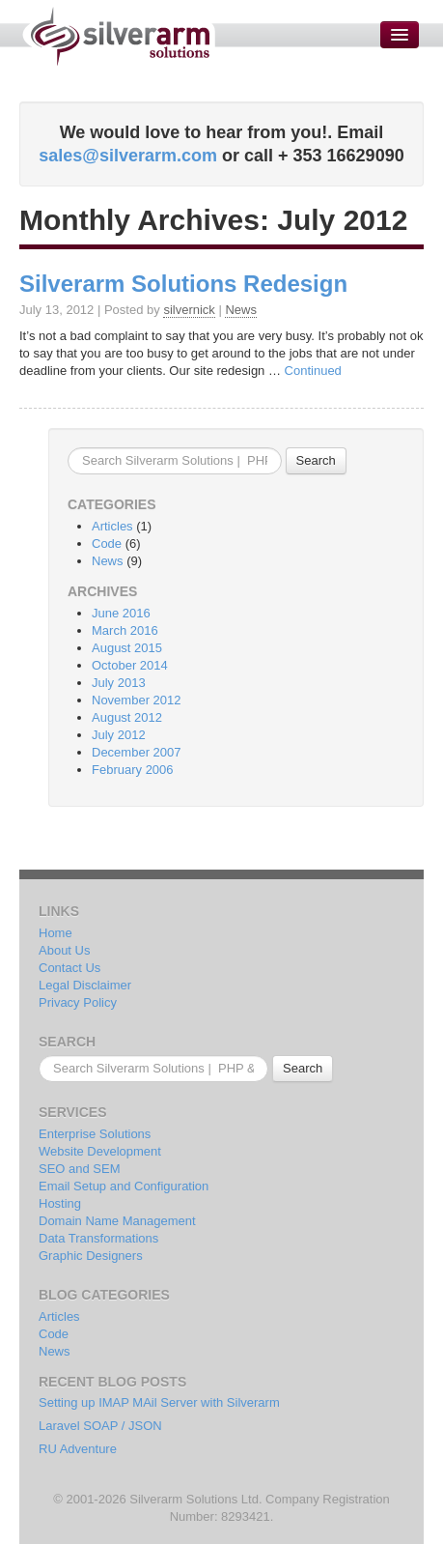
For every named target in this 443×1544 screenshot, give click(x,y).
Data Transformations (98, 1238)
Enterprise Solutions (95, 1134)
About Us (64, 950)
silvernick (188, 309)
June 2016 (121, 613)
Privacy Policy (78, 1002)
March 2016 (125, 630)
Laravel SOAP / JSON (100, 1425)
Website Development (100, 1151)
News (241, 309)
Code (107, 543)
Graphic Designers (91, 1255)
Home (55, 933)
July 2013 (119, 682)
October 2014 (130, 665)
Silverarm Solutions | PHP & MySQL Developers (118, 36)
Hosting (60, 1203)
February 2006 (133, 769)
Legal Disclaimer (85, 985)
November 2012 (136, 700)
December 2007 (136, 752)
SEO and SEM (80, 1168)
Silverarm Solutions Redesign (183, 284)
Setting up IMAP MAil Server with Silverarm (159, 1402)
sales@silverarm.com (128, 155)
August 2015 (127, 648)
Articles (112, 526)
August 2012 (127, 717)
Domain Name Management (117, 1221)
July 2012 (119, 735)
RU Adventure (78, 1449)
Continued (313, 370)
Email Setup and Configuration (123, 1186)
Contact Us (69, 967)
